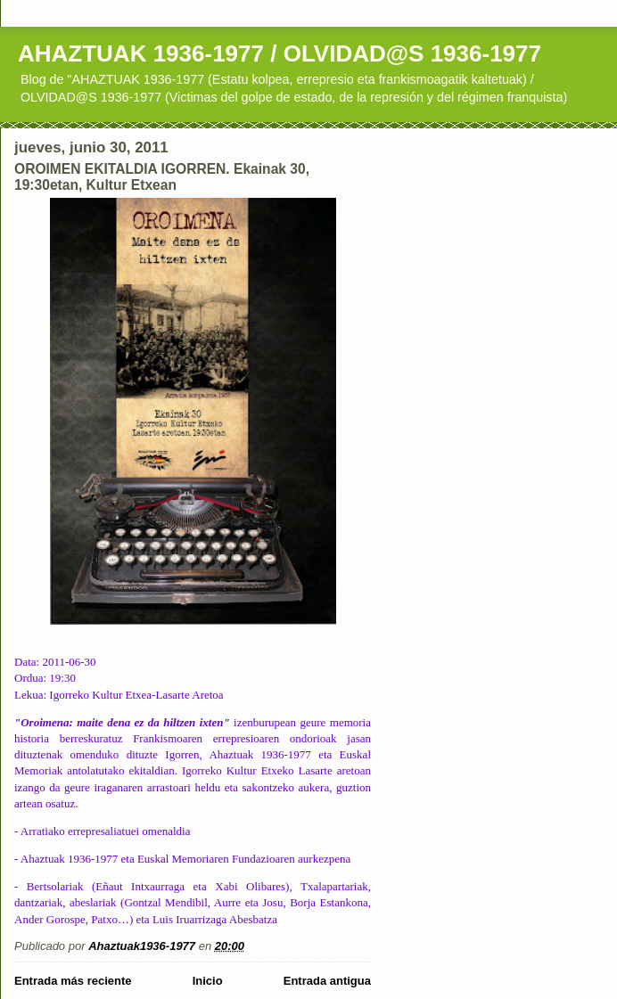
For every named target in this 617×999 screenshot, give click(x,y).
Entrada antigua (327, 980)
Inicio (208, 980)
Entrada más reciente (73, 980)
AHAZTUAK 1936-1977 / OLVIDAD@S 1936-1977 (279, 53)
